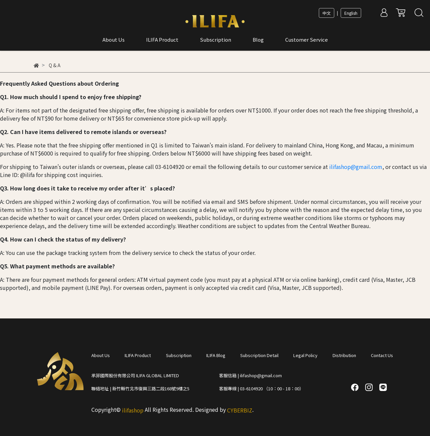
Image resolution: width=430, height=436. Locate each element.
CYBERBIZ (239, 410)
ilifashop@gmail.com (355, 167)
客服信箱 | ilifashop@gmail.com (250, 375)
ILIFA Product (138, 355)
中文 (326, 13)
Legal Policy (305, 355)
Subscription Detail (259, 355)
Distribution (344, 355)
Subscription (178, 355)
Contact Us (382, 355)
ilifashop (132, 410)
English (350, 13)
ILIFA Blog (215, 355)
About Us (100, 355)
